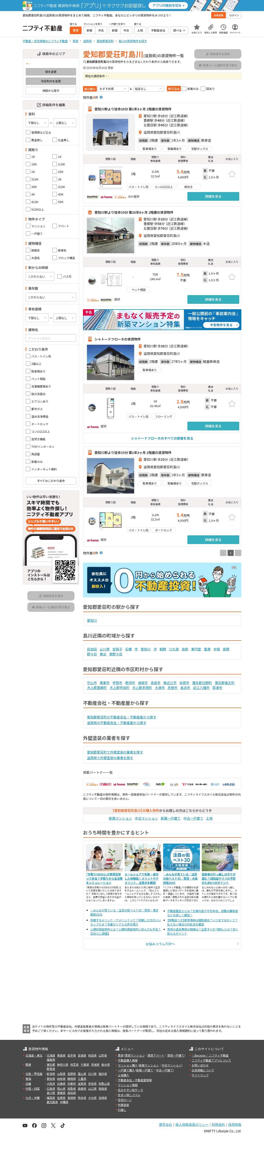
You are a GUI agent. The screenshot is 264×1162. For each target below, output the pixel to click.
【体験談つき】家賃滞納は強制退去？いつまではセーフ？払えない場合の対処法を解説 (202, 922)
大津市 (160, 687)
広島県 (51, 1088)
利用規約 (218, 1124)
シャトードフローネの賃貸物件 (118, 339)
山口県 (92, 1088)
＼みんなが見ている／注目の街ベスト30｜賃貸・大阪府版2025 (180, 878)
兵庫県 (61, 1084)
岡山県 (61, 1088)
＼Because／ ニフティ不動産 (210, 1055)
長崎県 (71, 1098)
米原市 (184, 682)
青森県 (61, 1055)
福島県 (51, 1060)
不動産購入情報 (128, 1060)
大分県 (92, 1098)
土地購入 (123, 1075)
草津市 (217, 687)
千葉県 (85, 1064)
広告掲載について (203, 1070)
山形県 (103, 1055)
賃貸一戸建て (175, 1055)
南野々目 (115, 654)
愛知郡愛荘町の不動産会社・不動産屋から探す (121, 717)
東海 (28, 1079)
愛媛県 (61, 1093)
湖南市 (143, 682)
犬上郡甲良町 (119, 687)
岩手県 (71, 1055)
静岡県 (71, 1079)
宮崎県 (103, 1098)
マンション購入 (128, 1065)
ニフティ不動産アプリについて (211, 1060)
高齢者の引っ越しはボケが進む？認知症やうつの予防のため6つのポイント (219, 878)
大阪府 (51, 1084)
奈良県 (92, 1084)
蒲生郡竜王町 (225, 682)
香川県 (51, 1093)
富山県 (82, 1074)
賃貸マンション (135, 1055)
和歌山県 (104, 1084)
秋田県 (92, 1055)
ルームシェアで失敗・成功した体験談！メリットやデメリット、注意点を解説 (142, 878)
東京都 (51, 1064)
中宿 (216, 649)
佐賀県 (61, 1098)
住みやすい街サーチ (130, 1090)
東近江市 (170, 682)
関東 (28, 1064)
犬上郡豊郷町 (97, 687)
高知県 (71, 1093)
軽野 (163, 649)
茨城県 (95, 1064)
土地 (209, 818)
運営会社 (165, 1124)
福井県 (103, 1074)
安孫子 (117, 649)
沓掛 (185, 649)
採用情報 (234, 1124)
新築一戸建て (171, 818)
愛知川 (92, 620)
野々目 (92, 654)
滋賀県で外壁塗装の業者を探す (110, 757)
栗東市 (105, 682)
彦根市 (172, 687)
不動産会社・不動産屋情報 (135, 1080)
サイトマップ (200, 1075)
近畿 (28, 1084)
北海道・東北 (33, 1055)
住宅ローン (125, 1100)
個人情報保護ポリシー (191, 1124)
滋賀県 (82, 1084)
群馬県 (51, 1069)
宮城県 (82, 1055)
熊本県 (82, 1098)
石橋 (128, 649)
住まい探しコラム (129, 1095)
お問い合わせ (200, 1065)
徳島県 (103, 1088)
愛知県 (51, 1079)
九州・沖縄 (32, 1098)
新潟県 (51, 1074)
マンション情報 (128, 1085)
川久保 (174, 649)
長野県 (71, 1074)
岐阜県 (61, 1079)
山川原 (105, 649)
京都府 (71, 1084)
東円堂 (196, 649)
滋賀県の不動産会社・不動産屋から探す (116, 722)
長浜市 (185, 687)
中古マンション (146, 818)
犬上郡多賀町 (142, 687)
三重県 (82, 1079)
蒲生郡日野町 (202, 682)
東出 (103, 654)
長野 (226, 649)
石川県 (92, 1074)
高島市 (156, 682)
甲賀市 (117, 682)
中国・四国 (32, 1088)
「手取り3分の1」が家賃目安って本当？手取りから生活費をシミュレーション (104, 878)
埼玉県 (74, 1064)
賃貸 (121, 1055)
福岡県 (51, 1098)
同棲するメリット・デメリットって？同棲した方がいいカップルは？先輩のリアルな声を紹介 (125, 922)
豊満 (207, 649)
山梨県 (61, 1074)
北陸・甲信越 (33, 1074)
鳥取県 (71, 1088)
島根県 (82, 1088)
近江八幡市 (201, 687)
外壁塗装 (123, 1105)
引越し (122, 1110)
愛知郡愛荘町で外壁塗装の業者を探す (115, 752)
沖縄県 (64, 1102)
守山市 (92, 682)
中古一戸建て (193, 818)
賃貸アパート (156, 1055)
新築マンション (120, 818)
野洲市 (130, 682)
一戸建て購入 (126, 1070)
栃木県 (105, 1064)
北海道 (51, 1055)
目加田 (92, 649)
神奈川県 (62, 1064)
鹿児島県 (52, 1102)
